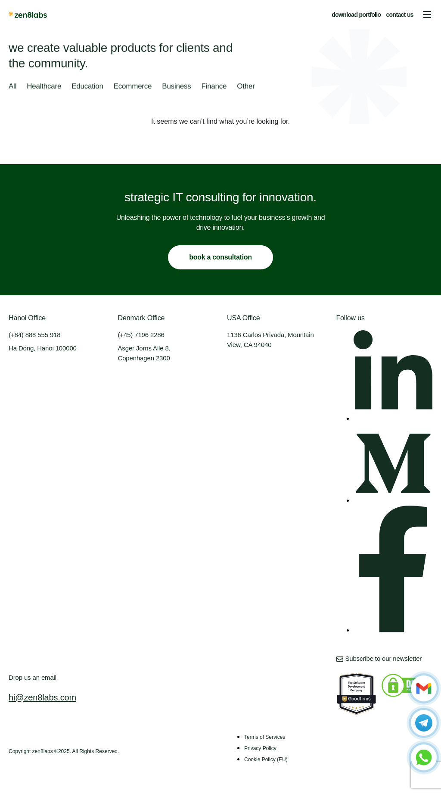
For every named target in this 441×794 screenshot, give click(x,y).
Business (176, 87)
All (12, 87)
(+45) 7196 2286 (141, 334)
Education (87, 87)
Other (246, 87)
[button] (427, 14)
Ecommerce (133, 87)
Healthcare (44, 87)
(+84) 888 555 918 (34, 334)
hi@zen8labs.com (42, 697)
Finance (214, 87)
